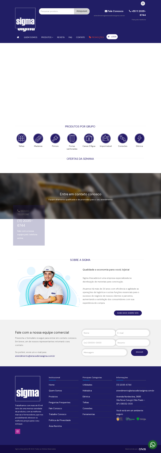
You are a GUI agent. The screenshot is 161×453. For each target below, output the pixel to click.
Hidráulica (87, 390)
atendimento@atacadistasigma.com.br (109, 15)
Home (52, 384)
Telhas (86, 402)
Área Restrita (55, 426)
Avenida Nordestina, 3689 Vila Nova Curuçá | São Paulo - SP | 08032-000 (130, 400)
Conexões (87, 408)
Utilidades (87, 384)
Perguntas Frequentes (59, 402)
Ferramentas (89, 414)
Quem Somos (30, 37)
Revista (61, 37)
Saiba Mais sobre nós (128, 313)
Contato (80, 37)
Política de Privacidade (60, 420)
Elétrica (86, 396)
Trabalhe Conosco (57, 414)
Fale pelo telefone (139, 20)
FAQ (70, 37)
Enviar (139, 352)
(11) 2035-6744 (123, 384)
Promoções (96, 37)
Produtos (47, 37)
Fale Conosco (55, 408)
